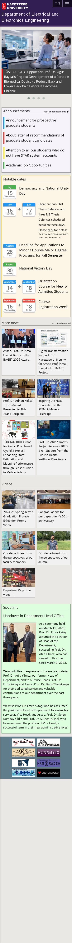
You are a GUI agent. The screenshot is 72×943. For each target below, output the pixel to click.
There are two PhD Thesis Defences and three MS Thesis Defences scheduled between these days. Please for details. (53, 220)
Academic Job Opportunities (28, 165)
